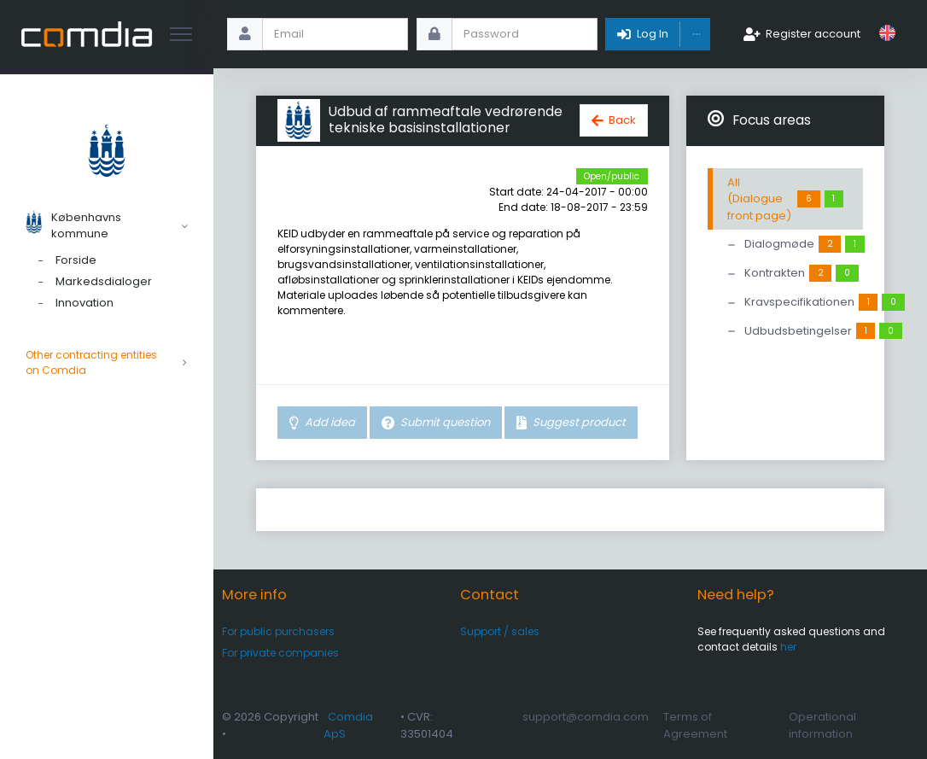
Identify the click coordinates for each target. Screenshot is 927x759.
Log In (652, 34)
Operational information (822, 725)
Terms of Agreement (695, 725)
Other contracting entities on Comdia (107, 362)
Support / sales (499, 631)
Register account (813, 34)
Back (622, 120)
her (788, 646)
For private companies (280, 652)
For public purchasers (278, 631)
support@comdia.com (585, 717)
